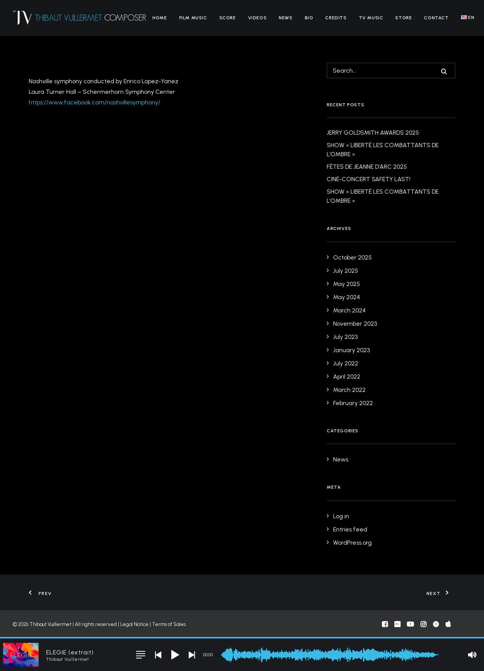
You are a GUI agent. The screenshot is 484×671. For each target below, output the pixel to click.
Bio (309, 17)
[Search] (391, 70)
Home (159, 17)
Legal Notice (134, 624)
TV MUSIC (371, 17)
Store (403, 17)
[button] (444, 71)
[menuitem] (159, 18)
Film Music (193, 17)
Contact (436, 17)
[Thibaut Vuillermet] (80, 17)
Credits (335, 17)
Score (227, 17)
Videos (257, 17)
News (285, 17)
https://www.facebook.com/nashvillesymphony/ (94, 102)
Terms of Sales (169, 624)
